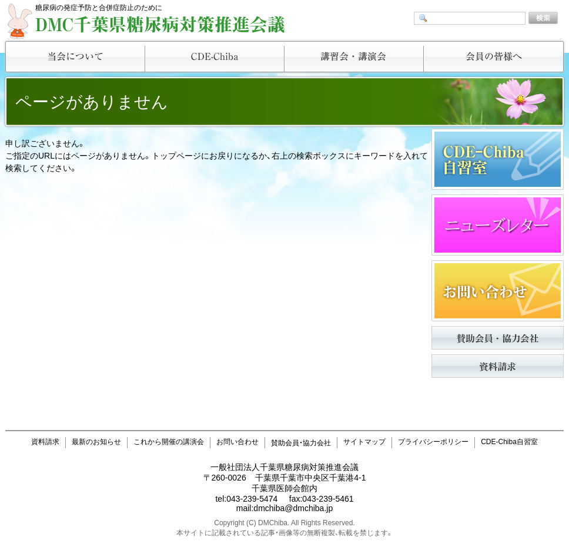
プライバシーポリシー (433, 442)
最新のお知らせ (96, 442)
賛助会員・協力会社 (301, 443)
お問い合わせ (237, 442)
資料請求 (45, 442)
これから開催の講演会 (168, 442)
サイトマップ (364, 442)
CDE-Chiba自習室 (509, 442)
